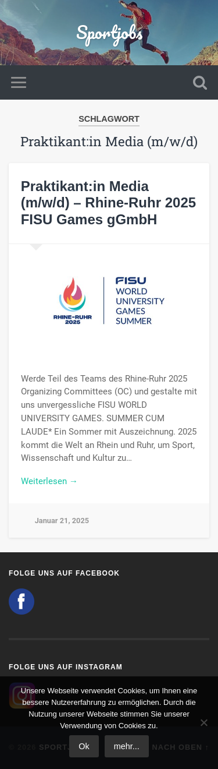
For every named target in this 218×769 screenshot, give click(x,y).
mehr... (127, 746)
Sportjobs (109, 32)
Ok (83, 746)
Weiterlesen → (49, 481)
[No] (203, 722)
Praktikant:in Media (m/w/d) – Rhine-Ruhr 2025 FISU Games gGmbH (108, 203)
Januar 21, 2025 (62, 520)
